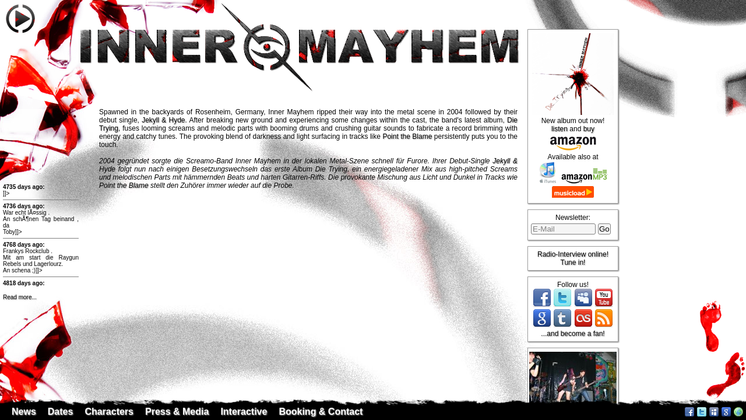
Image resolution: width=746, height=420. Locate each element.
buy (588, 129)
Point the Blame (407, 136)
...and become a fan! (572, 334)
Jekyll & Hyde (163, 120)
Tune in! (573, 262)
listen (559, 129)
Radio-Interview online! (572, 254)
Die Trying (331, 169)
